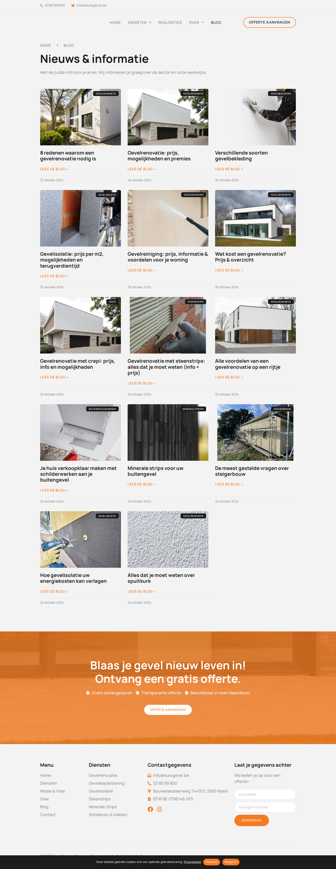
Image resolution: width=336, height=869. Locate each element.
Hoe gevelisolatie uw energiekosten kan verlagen (73, 578)
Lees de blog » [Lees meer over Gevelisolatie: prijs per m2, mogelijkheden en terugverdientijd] (54, 276)
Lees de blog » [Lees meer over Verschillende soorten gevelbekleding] (229, 169)
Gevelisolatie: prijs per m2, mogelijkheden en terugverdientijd (72, 260)
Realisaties (170, 22)
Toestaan (211, 862)
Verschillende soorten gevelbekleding (241, 155)
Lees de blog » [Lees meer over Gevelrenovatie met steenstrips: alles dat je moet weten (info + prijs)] (142, 383)
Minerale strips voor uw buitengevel (155, 471)
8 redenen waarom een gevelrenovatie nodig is (68, 155)
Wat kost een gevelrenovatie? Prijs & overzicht (250, 257)
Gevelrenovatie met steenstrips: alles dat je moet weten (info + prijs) (166, 367)
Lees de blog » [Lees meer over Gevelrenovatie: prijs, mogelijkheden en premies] (142, 169)
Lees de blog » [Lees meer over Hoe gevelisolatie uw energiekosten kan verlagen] (54, 592)
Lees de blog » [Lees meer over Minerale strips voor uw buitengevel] (142, 484)
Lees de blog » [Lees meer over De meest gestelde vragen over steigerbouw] (229, 484)
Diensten (139, 22)
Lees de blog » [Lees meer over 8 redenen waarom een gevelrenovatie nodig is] (54, 169)
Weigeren (231, 862)
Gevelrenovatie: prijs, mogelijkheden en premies (159, 155)
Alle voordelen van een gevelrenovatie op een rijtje (247, 364)
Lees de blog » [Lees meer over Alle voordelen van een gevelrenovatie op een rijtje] (229, 377)
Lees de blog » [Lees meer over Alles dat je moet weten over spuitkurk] (142, 592)
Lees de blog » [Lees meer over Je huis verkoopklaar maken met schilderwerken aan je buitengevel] (54, 490)
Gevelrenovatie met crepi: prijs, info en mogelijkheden (77, 364)
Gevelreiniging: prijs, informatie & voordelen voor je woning (168, 257)
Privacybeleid (192, 862)
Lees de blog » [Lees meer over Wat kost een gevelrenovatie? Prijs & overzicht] (229, 270)
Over (196, 22)
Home (115, 22)
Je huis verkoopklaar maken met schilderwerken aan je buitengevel (78, 474)
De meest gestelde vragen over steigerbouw (252, 471)
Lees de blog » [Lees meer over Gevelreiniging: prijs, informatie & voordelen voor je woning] (142, 270)
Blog (216, 22)
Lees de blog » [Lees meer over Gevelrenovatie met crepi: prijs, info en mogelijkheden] (54, 377)
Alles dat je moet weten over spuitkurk (161, 578)
